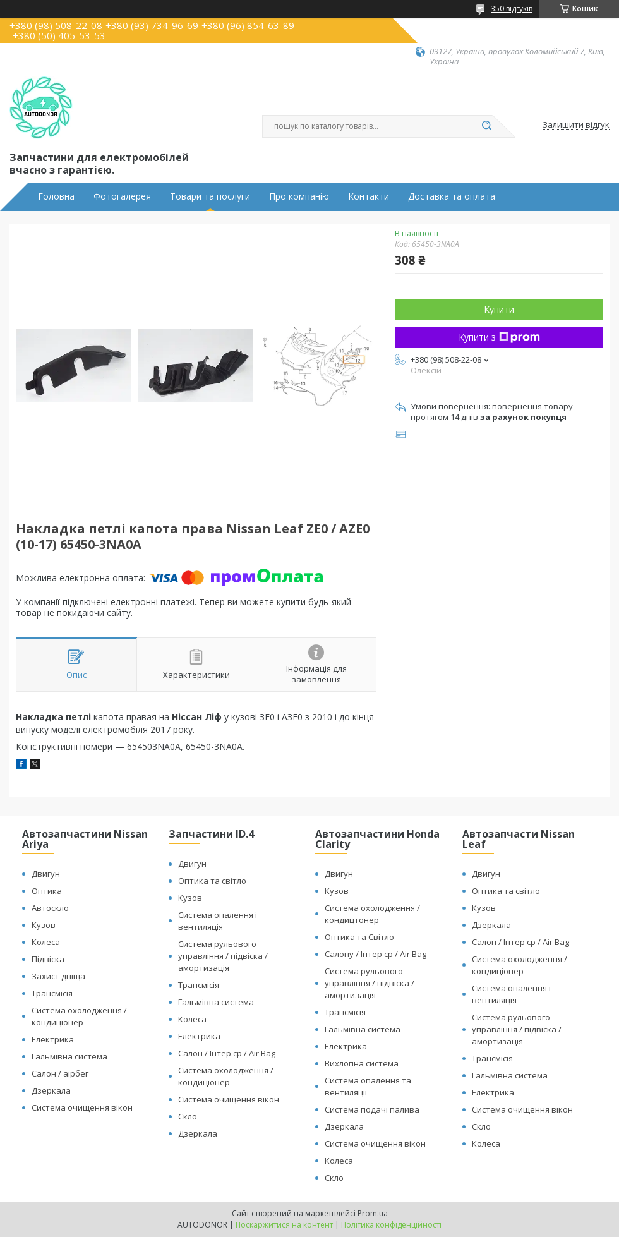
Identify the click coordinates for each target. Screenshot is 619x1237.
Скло (187, 1116)
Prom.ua (373, 1213)
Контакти (368, 196)
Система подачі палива (372, 1109)
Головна (56, 196)
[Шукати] (486, 126)
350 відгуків (511, 8)
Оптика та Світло (359, 937)
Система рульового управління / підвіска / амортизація (223, 956)
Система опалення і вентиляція (217, 920)
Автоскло (50, 908)
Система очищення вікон (82, 1107)
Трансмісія (52, 993)
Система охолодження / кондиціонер (79, 1016)
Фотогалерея (122, 196)
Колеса (46, 942)
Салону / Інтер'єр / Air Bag (375, 954)
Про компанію (299, 196)
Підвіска (48, 959)
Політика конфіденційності (391, 1224)
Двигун (46, 873)
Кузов (44, 925)
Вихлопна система (362, 1063)
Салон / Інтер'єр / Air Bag (226, 1053)
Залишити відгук (576, 125)
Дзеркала (51, 1090)
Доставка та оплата (451, 196)
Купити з (499, 337)
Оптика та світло (212, 880)
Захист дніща (58, 976)
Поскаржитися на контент (284, 1224)
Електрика (53, 1039)
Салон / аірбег (60, 1073)
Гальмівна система (69, 1056)
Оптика (47, 890)
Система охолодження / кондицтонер (372, 914)
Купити (499, 309)
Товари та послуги (210, 196)
